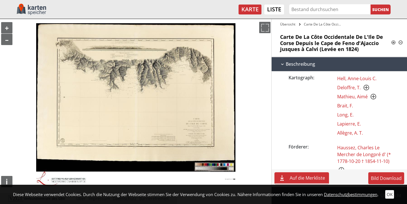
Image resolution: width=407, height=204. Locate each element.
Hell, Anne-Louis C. (356, 78)
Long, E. (345, 115)
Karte (250, 9)
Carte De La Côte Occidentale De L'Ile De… (323, 24)
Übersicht (287, 24)
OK (390, 194)
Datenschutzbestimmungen (350, 194)
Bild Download (386, 178)
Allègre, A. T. (350, 133)
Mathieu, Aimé (352, 97)
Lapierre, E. (349, 124)
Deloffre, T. (349, 87)
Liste (274, 9)
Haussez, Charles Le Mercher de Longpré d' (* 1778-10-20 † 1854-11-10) (364, 154)
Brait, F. (345, 106)
